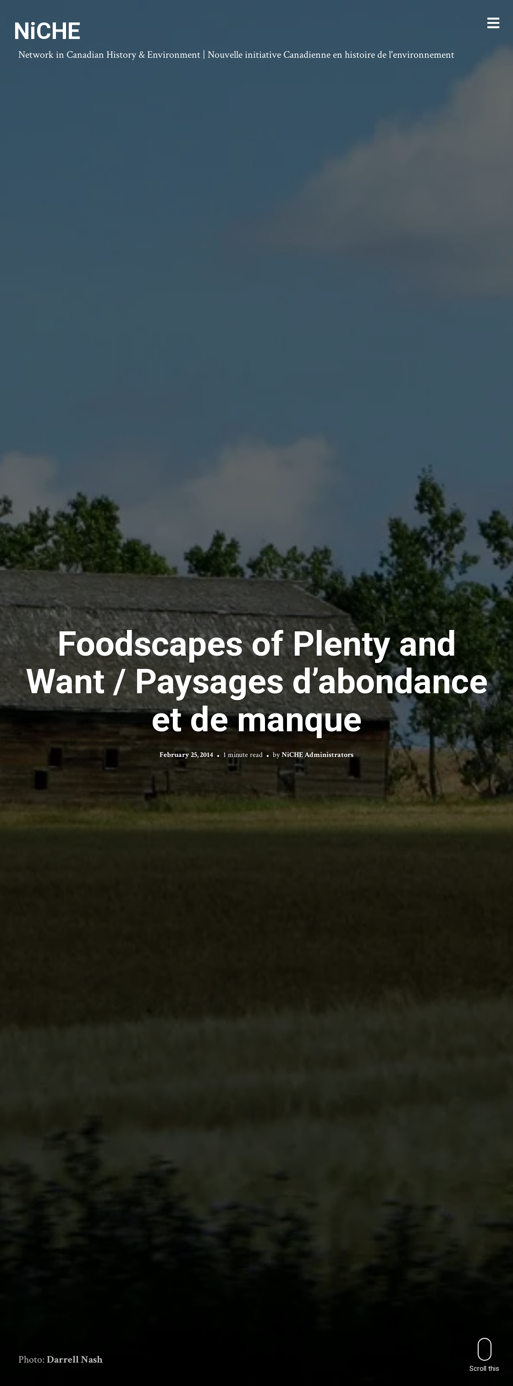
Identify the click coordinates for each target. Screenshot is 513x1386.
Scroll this (484, 1355)
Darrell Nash (75, 1359)
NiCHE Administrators (317, 755)
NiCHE (47, 31)
